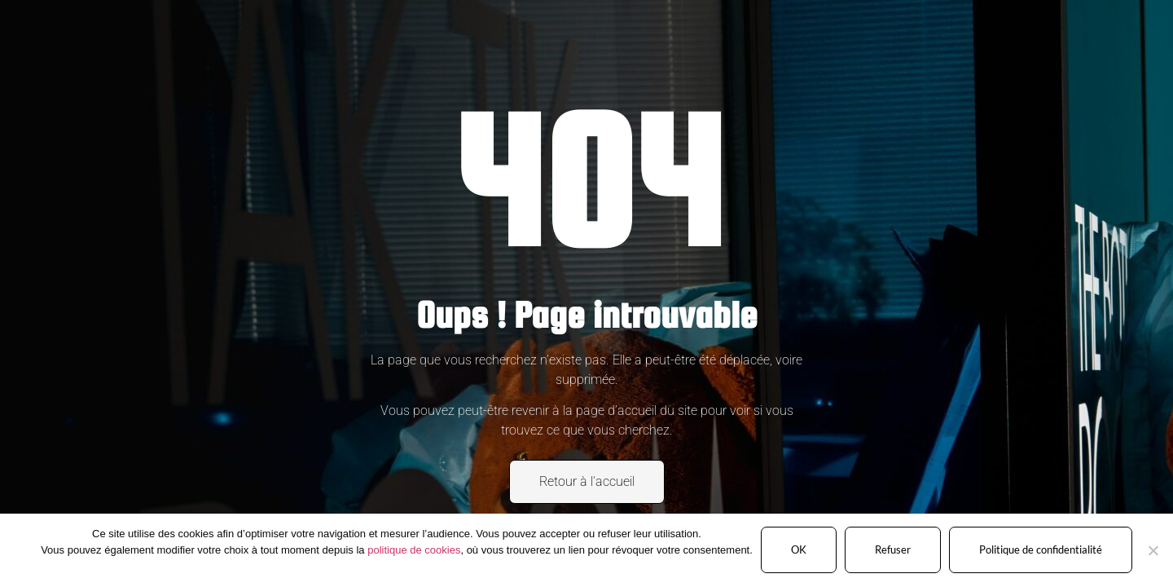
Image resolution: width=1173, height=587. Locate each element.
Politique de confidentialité (1040, 549)
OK (798, 549)
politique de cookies (413, 550)
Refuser (893, 549)
